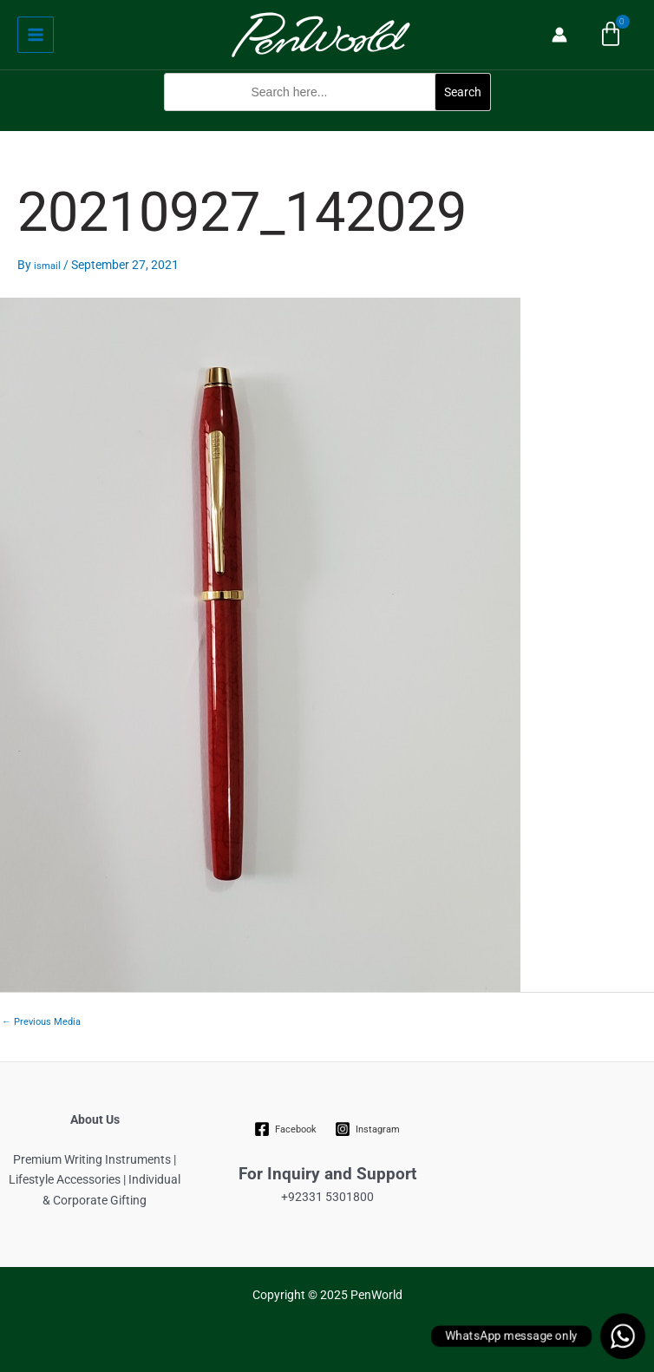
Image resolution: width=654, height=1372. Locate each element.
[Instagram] (367, 1129)
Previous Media (41, 1021)
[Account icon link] (559, 35)
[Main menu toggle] (35, 34)
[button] (327, 120)
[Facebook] (286, 1129)
